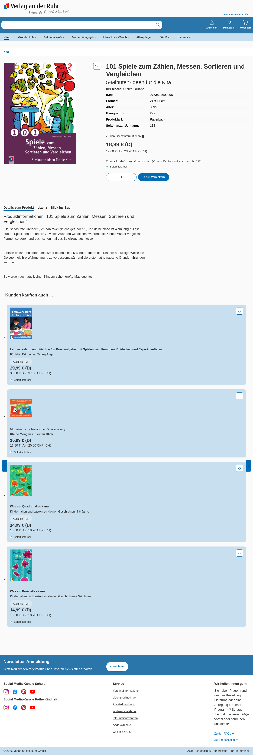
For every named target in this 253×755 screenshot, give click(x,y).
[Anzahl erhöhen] (131, 177)
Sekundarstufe (53, 37)
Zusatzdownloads (124, 704)
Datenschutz (204, 751)
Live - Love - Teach (115, 37)
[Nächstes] (248, 466)
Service (118, 683)
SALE (163, 37)
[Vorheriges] (4, 466)
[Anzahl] (121, 177)
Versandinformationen (126, 690)
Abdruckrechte (122, 725)
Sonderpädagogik (83, 37)
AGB (190, 751)
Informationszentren (125, 718)
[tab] (19, 208)
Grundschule (26, 37)
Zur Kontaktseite (226, 739)
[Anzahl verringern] (111, 177)
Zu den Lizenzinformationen (125, 136)
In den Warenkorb (154, 176)
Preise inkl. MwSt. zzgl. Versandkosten (129, 161)
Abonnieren (117, 666)
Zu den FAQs (224, 733)
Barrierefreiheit (240, 751)
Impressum (221, 751)
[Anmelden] (212, 24)
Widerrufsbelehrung (125, 711)
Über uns (182, 37)
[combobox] (77, 25)
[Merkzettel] (229, 24)
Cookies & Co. (122, 731)
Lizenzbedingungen (125, 697)
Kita (6, 37)
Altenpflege (143, 37)
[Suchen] (157, 25)
